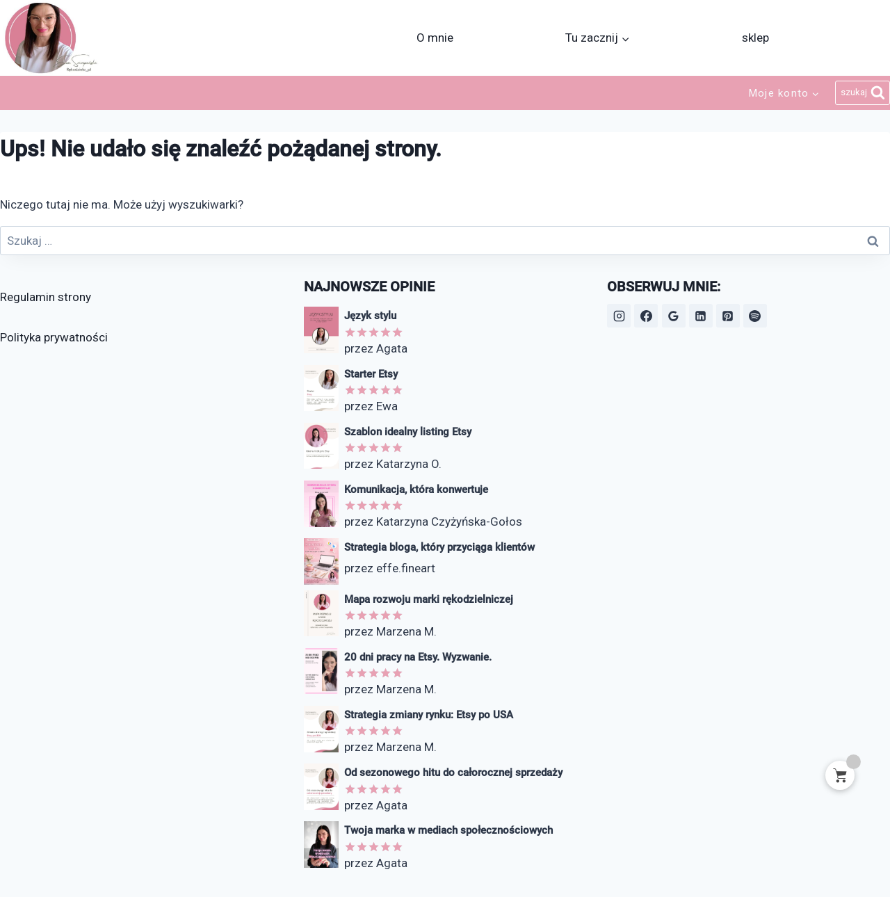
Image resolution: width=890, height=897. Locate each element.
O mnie (434, 38)
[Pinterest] (728, 316)
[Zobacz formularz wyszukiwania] (862, 93)
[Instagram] (619, 316)
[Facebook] (646, 316)
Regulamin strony (45, 297)
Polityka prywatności (54, 337)
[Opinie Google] (674, 316)
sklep (755, 38)
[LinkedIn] (701, 316)
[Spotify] (755, 316)
